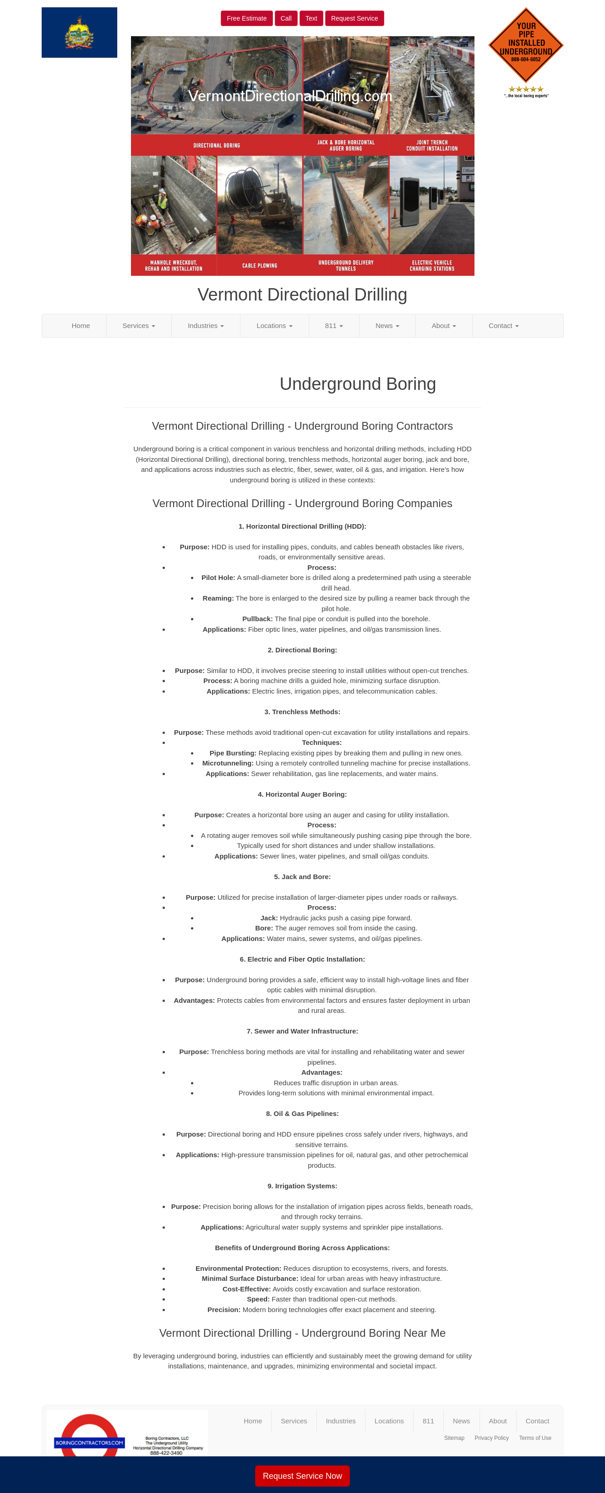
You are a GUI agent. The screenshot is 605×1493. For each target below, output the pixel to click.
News (387, 325)
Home (81, 325)
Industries (206, 325)
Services (139, 325)
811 (334, 325)
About (444, 325)
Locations (274, 325)
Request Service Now (302, 1476)
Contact (504, 325)
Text (311, 18)
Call (286, 18)
